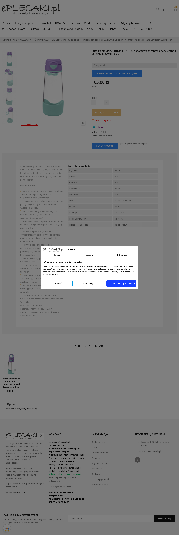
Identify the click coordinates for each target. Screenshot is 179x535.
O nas (94, 447)
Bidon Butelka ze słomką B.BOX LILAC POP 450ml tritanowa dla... (11, 382)
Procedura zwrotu (100, 484)
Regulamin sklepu (99, 463)
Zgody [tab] (57, 255)
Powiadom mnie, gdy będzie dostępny (116, 73)
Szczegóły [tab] (89, 255)
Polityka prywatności (101, 479)
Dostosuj (89, 283)
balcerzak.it (20, 492)
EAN (94, 135)
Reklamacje (97, 468)
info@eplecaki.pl (62, 442)
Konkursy (96, 474)
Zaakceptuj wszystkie (123, 283)
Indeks (95, 132)
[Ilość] (100, 102)
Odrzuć (58, 283)
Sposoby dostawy (100, 452)
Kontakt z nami (98, 442)
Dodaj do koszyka (106, 112)
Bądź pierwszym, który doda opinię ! (21, 408)
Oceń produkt (104, 145)
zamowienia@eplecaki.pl (150, 451)
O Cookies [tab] (122, 255)
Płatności (96, 458)
